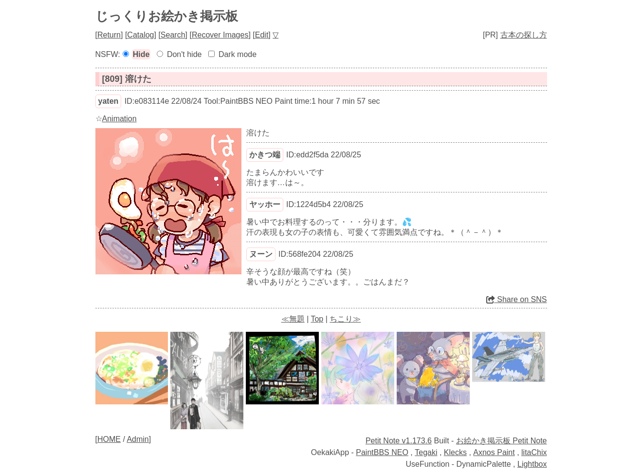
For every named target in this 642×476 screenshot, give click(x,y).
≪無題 (293, 319)
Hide (141, 54)
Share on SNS (516, 299)
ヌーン (261, 254)
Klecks (455, 452)
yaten (108, 101)
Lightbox (532, 464)
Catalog (140, 35)
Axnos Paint (493, 452)
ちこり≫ (345, 319)
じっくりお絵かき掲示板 (166, 16)
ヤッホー (264, 204)
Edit (262, 35)
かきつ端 (264, 155)
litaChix (534, 452)
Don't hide (184, 54)
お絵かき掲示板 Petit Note (501, 441)
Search (173, 35)
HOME (109, 439)
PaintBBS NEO (382, 452)
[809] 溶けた (126, 79)
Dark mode (238, 54)
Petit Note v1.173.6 (399, 441)
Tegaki (426, 452)
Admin (137, 439)
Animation (119, 118)
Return (109, 35)
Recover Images (220, 35)
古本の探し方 (523, 35)
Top (317, 319)
